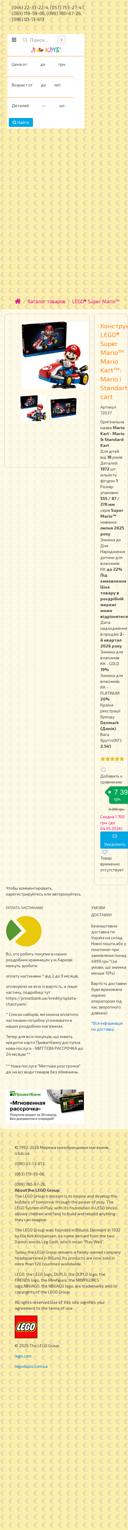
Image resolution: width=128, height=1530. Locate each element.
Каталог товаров (46, 301)
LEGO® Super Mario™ (96, 301)
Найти (21, 122)
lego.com (23, 1355)
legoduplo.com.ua (31, 1366)
